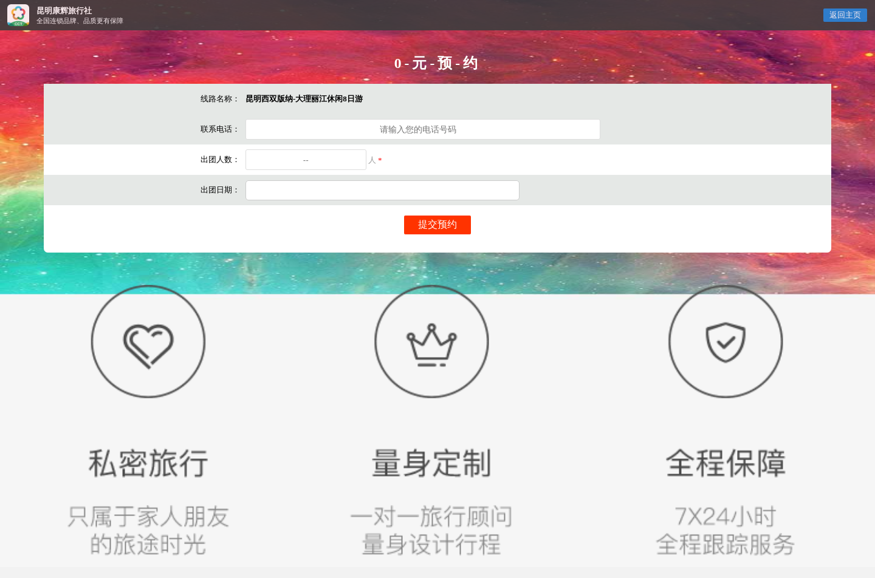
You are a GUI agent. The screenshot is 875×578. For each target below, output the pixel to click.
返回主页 (845, 15)
